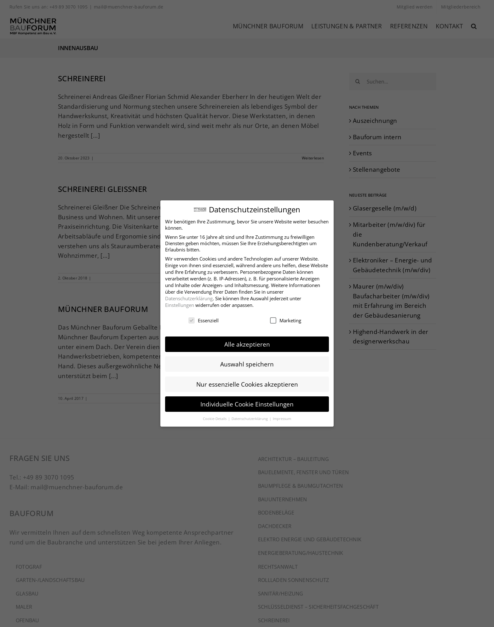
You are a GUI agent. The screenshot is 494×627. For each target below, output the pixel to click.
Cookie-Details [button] (215, 416)
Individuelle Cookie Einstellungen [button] (247, 402)
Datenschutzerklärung (189, 296)
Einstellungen (179, 302)
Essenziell (203, 318)
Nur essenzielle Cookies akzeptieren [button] (247, 382)
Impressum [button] (282, 416)
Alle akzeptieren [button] (247, 342)
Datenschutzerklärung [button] (250, 416)
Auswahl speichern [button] (247, 362)
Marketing (285, 318)
